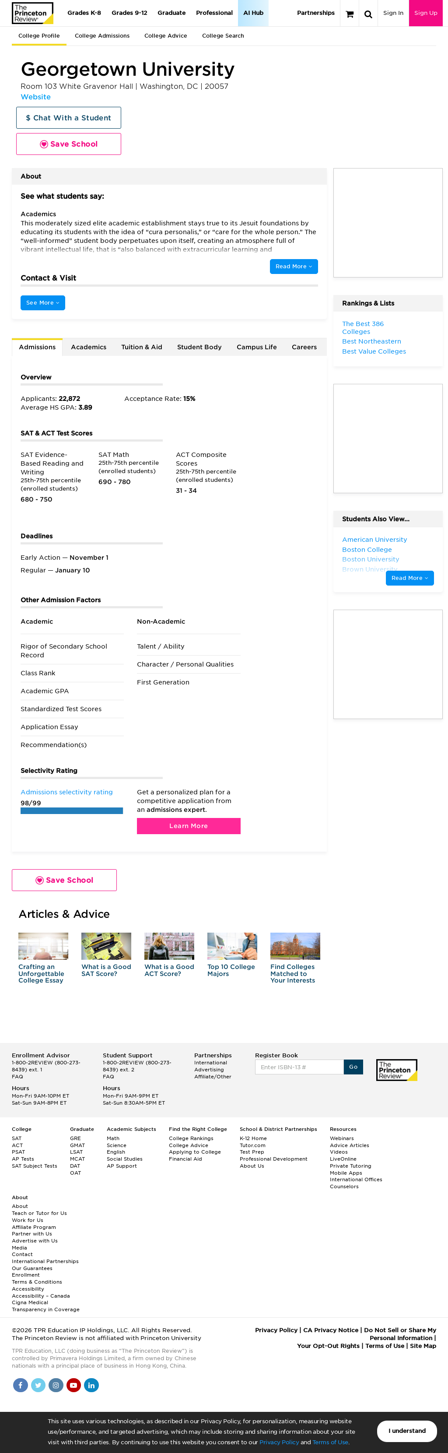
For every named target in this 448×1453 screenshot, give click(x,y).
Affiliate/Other (212, 1077)
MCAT (77, 1159)
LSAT (76, 1152)
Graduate (172, 13)
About (20, 1206)
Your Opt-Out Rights (328, 1346)
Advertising (209, 1070)
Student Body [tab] (199, 347)
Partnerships (316, 13)
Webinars (342, 1138)
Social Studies (125, 1159)
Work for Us (27, 1220)
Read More (294, 266)
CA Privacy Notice (330, 1330)
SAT (16, 1138)
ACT (17, 1145)
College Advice (165, 35)
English (116, 1152)
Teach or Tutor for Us (39, 1213)
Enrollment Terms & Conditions (37, 1278)
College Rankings (191, 1138)
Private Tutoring (350, 1166)
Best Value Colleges (374, 351)
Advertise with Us (35, 1241)
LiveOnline (343, 1159)
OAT (75, 1173)
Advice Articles (349, 1145)
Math (113, 1138)
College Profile (39, 35)
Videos (339, 1152)
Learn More (188, 825)
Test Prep (252, 1152)
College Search (223, 35)
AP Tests (23, 1159)
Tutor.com (253, 1145)
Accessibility (28, 1289)
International (210, 1063)
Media (19, 1248)
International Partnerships (45, 1261)
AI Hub (253, 13)
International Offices (356, 1179)
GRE (75, 1138)
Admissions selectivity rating (67, 792)
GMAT (77, 1145)
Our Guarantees (32, 1268)
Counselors (344, 1186)
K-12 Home (253, 1138)
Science (116, 1145)
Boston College (367, 549)
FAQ (17, 1077)
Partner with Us (32, 1234)
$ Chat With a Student (68, 118)
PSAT (18, 1152)
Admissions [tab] (37, 347)
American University (374, 539)
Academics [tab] (88, 347)
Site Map (423, 1346)
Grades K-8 (84, 13)
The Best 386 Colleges (363, 327)
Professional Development (274, 1159)
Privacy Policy (279, 1442)
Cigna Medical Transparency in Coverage (46, 1306)
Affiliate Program (34, 1227)
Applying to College (195, 1152)
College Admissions (102, 35)
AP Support (122, 1166)
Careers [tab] (304, 347)
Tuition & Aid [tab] (141, 347)
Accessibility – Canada (41, 1296)
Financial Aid (185, 1159)
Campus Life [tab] (257, 347)
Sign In (393, 13)
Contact (22, 1254)
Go (353, 1066)
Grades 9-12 (129, 13)
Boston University (370, 559)
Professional (214, 13)
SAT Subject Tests (34, 1166)
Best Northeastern (371, 341)
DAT (75, 1166)
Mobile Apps (346, 1173)
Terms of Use (330, 1442)
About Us (252, 1166)
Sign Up (426, 13)
